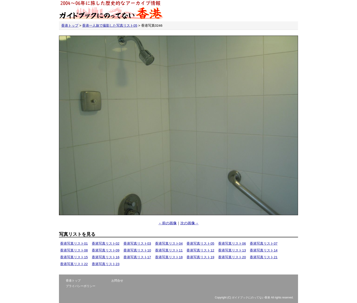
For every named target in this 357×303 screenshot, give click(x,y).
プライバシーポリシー (80, 286)
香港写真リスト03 (137, 243)
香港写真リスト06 (232, 243)
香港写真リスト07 (264, 243)
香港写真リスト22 (74, 264)
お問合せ (117, 280)
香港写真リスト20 (232, 257)
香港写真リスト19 (200, 257)
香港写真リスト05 (200, 243)
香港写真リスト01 (74, 243)
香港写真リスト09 (106, 250)
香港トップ (69, 25)
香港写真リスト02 (106, 243)
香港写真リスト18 (169, 257)
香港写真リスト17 (137, 257)
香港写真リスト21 (264, 257)
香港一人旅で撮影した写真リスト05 (109, 25)
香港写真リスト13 (232, 250)
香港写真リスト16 (106, 257)
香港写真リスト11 (169, 250)
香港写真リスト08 (74, 250)
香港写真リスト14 (264, 250)
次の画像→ (189, 223)
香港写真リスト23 (106, 264)
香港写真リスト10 (137, 250)
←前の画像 (167, 223)
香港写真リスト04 (169, 243)
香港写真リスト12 (200, 250)
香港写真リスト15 (74, 257)
